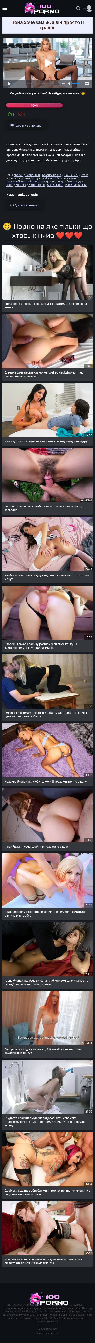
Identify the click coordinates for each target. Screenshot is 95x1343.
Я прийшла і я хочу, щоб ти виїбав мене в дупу (37, 846)
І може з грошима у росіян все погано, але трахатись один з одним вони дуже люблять (46, 714)
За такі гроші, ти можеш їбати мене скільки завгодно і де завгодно (44, 508)
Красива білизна (16, 181)
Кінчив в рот (55, 184)
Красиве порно (51, 174)
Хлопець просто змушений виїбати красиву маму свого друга (47, 441)
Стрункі (37, 178)
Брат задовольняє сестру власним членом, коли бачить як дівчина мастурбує (45, 913)
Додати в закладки (26, 125)
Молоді (49, 178)
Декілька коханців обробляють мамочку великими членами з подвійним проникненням (47, 1192)
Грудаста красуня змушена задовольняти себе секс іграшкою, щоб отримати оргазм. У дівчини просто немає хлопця (45, 1121)
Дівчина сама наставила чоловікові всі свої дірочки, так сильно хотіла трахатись (44, 374)
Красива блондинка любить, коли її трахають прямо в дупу (46, 781)
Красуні (18, 174)
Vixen (9, 184)
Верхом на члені (66, 178)
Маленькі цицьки (76, 184)
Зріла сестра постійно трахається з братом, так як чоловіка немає (46, 305)
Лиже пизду (73, 181)
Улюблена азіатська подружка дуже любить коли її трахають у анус (47, 577)
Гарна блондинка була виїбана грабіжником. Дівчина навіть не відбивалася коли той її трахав (46, 982)
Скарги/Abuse (48, 1328)
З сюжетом (36, 181)
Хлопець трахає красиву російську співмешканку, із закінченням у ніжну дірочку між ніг (41, 646)
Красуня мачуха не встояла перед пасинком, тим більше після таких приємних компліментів (44, 1261)
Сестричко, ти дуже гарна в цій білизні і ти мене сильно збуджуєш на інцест (43, 1051)
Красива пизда (55, 181)
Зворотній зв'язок (47, 1333)
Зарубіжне (23, 178)
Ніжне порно (36, 184)
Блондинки (32, 174)
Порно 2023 (71, 174)
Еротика (20, 184)
